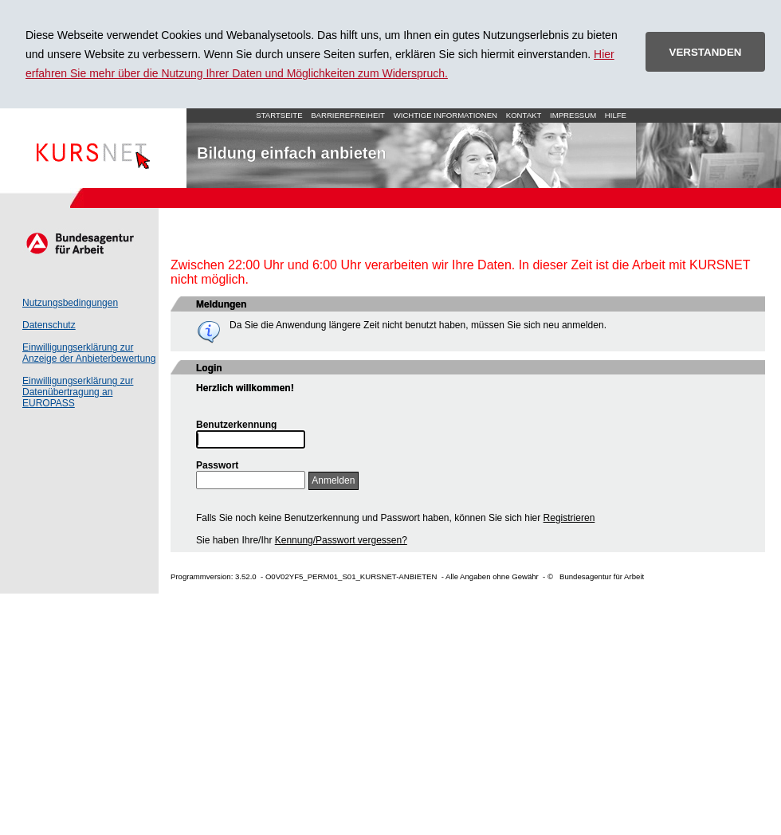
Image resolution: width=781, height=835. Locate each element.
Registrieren (569, 517)
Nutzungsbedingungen (70, 302)
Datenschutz (49, 325)
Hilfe (615, 115)
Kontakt (524, 115)
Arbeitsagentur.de (79, 243)
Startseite (93, 148)
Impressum (573, 115)
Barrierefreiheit (348, 115)
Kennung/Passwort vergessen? (341, 540)
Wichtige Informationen (445, 115)
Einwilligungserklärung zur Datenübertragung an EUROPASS (77, 392)
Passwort (217, 465)
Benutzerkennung (236, 424)
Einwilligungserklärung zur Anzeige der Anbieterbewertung (88, 353)
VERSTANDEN (705, 52)
